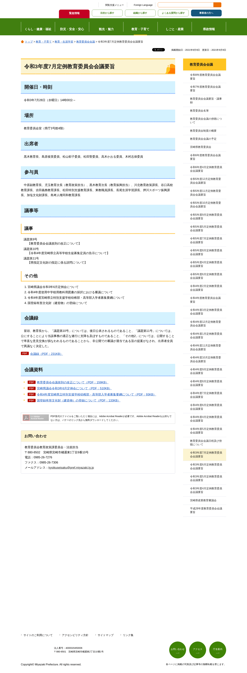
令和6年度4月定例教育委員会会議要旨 (206, 169)
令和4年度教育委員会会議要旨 (205, 300)
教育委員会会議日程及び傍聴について (206, 442)
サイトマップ (106, 635)
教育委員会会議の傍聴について (206, 120)
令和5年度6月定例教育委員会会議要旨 (206, 276)
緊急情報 (74, 13)
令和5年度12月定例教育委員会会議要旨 (205, 181)
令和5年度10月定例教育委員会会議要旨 (205, 204)
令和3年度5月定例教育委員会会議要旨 (206, 478)
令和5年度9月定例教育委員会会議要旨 (206, 216)
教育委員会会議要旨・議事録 (206, 100)
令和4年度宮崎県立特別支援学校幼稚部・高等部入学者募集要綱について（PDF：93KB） (96, 394)
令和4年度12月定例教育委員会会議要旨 (205, 323)
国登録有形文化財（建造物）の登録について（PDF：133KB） (78, 400)
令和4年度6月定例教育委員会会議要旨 (206, 407)
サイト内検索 (160, 5)
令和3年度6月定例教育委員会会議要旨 (206, 466)
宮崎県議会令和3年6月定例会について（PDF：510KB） (74, 388)
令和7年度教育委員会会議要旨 (205, 88)
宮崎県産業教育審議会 (203, 500)
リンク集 (128, 635)
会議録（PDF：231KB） (46, 354)
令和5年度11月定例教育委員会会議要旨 (205, 192)
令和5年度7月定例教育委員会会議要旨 (206, 240)
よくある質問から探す (173, 13)
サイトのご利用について (38, 635)
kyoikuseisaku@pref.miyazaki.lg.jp (71, 467)
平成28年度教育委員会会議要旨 (206, 510)
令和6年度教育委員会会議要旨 (205, 157)
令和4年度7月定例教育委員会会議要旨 (206, 395)
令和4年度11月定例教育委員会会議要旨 (205, 347)
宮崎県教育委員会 (200, 147)
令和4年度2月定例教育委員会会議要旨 (206, 288)
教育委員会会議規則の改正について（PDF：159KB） (72, 382)
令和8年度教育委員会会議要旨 (205, 76)
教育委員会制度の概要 (203, 130)
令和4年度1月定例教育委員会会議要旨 (206, 335)
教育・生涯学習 (64, 41)
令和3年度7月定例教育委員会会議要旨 (206, 454)
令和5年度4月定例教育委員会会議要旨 (206, 264)
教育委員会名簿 (199, 110)
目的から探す (107, 13)
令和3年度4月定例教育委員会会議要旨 (206, 490)
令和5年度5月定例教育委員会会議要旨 (206, 228)
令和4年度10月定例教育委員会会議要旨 (205, 359)
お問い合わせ (178, 649)
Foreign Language (143, 5)
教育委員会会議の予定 (203, 138)
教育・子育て (44, 41)
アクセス (197, 649)
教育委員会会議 (85, 41)
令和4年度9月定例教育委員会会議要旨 (206, 371)
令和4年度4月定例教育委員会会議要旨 (206, 419)
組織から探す (140, 13)
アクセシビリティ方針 (75, 635)
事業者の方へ (206, 13)
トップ (29, 41)
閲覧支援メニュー (114, 5)
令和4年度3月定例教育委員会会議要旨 (206, 311)
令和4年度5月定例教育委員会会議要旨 (206, 431)
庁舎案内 (217, 649)
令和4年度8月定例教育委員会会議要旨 (206, 383)
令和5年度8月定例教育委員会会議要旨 (206, 252)
